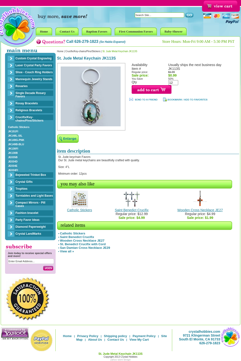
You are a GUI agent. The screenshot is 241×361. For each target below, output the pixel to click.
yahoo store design (120, 359)
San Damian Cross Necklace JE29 (85, 248)
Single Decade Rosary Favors (31, 94)
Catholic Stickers (18, 127)
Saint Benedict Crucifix (132, 210)
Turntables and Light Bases (34, 195)
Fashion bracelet (27, 213)
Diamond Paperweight (31, 226)
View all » (67, 251)
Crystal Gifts (24, 181)
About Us (95, 339)
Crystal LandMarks (28, 233)
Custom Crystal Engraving (34, 58)
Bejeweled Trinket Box (31, 175)
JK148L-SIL (15, 135)
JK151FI (13, 131)
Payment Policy (144, 336)
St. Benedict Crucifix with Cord (83, 244)
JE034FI (13, 170)
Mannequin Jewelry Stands (34, 79)
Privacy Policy (87, 336)
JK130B (13, 152)
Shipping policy (115, 336)
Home (60, 51)
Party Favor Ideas (28, 220)
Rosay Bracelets (27, 103)
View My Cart (139, 339)
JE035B (13, 157)
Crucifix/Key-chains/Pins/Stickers (30, 119)
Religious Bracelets (29, 110)
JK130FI (13, 148)
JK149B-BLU (16, 144)
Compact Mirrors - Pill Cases (31, 204)
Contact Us (115, 339)
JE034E (13, 165)
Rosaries (22, 86)
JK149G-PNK (16, 140)
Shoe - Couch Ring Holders (34, 72)
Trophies (22, 188)
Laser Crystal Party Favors (34, 65)
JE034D (13, 161)
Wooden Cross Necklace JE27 (200, 210)
